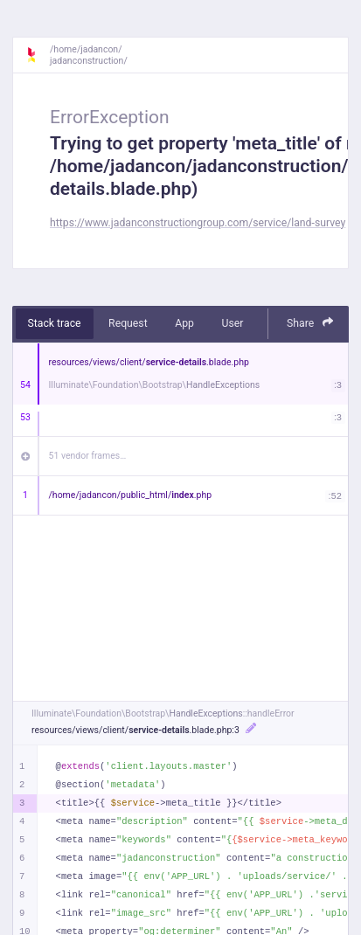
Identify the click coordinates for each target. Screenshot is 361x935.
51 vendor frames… (88, 455)
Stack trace (54, 323)
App (184, 323)
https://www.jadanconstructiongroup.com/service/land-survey (197, 223)
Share (310, 322)
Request (128, 323)
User (232, 323)
